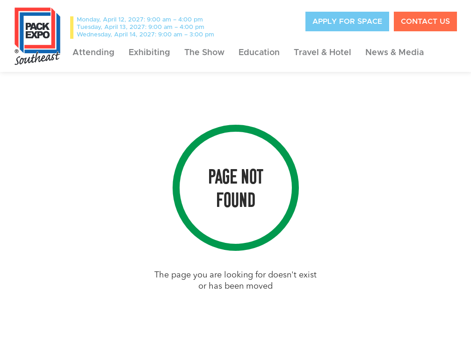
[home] (37, 36)
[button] (93, 52)
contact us (425, 21)
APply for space (347, 21)
